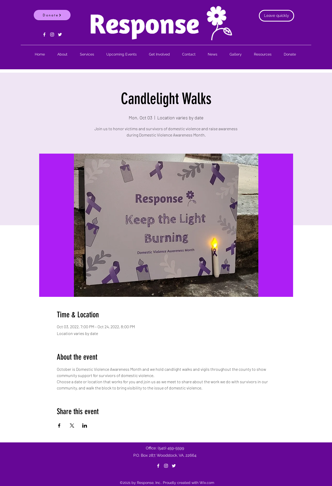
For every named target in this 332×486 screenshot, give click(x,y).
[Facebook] (44, 34)
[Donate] (52, 15)
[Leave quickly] (276, 16)
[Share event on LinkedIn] (84, 425)
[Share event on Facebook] (59, 425)
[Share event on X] (72, 425)
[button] (288, 31)
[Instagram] (52, 34)
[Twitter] (60, 34)
